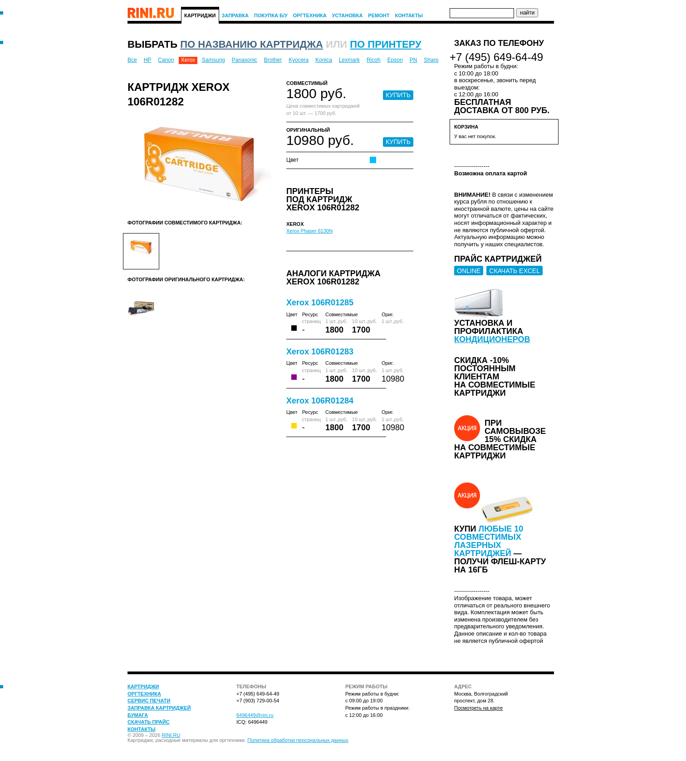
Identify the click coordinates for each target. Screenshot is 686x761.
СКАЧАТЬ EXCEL (514, 270)
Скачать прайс (148, 722)
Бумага (137, 715)
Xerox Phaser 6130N (309, 231)
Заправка (235, 15)
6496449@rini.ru (255, 715)
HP (148, 60)
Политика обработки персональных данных (297, 740)
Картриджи (200, 15)
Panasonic (244, 60)
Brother (273, 60)
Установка (347, 15)
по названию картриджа (251, 44)
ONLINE (468, 270)
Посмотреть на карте (478, 708)
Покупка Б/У (271, 15)
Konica (323, 60)
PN (413, 60)
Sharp (431, 60)
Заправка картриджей (159, 708)
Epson (395, 60)
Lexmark (349, 60)
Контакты (409, 15)
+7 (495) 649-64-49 (496, 57)
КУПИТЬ (398, 95)
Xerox (188, 60)
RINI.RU (171, 735)
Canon (166, 60)
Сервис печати (148, 700)
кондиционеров (492, 339)
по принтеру (385, 44)
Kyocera (299, 60)
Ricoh (374, 60)
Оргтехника (310, 15)
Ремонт (378, 15)
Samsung (213, 60)
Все (132, 60)
